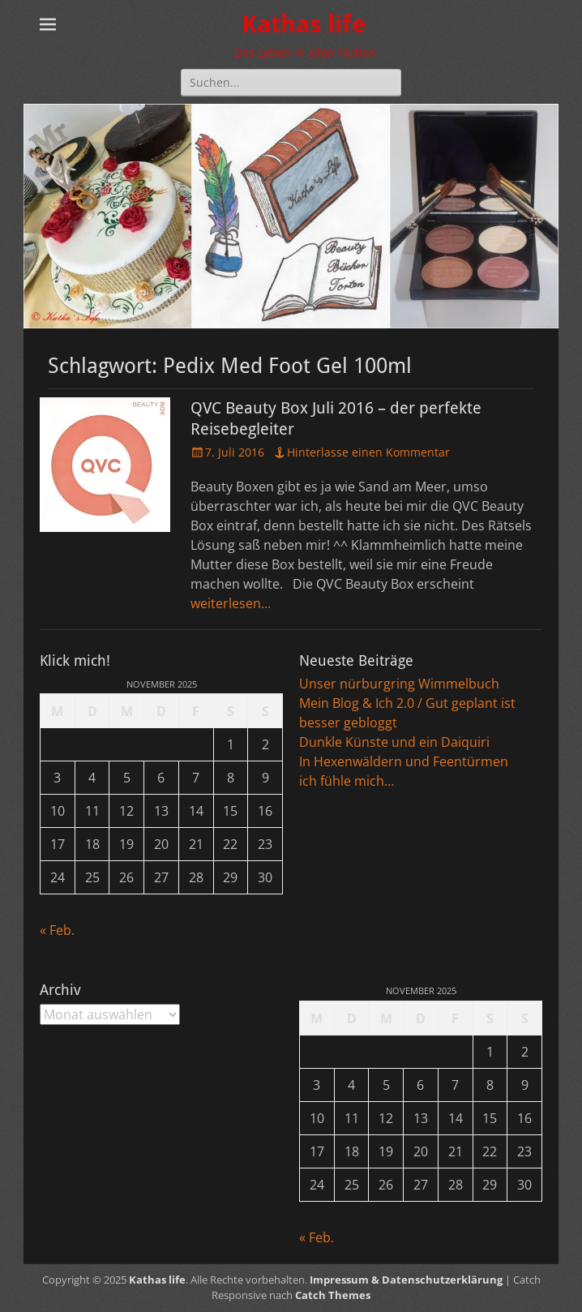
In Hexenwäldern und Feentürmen (403, 761)
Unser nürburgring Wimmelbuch (399, 683)
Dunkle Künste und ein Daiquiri (394, 742)
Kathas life (304, 24)
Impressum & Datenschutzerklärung (406, 1279)
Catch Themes (332, 1295)
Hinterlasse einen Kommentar (368, 452)
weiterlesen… (230, 603)
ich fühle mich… (346, 781)
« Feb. (57, 930)
